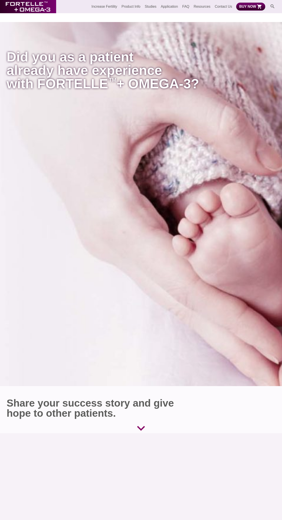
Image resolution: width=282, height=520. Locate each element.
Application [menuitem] (169, 6)
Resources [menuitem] (202, 6)
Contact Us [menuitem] (223, 6)
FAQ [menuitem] (185, 6)
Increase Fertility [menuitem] (104, 6)
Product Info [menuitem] (131, 6)
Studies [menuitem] (150, 6)
